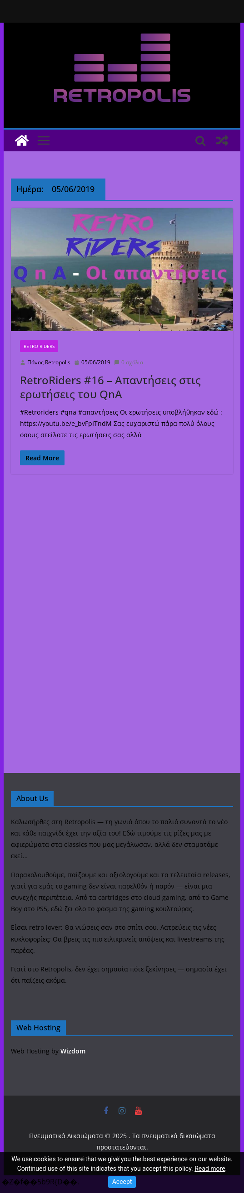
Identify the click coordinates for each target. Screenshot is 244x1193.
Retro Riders (39, 346)
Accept (122, 1181)
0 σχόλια (128, 362)
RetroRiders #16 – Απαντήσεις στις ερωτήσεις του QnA (110, 386)
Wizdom (72, 1051)
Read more (209, 1168)
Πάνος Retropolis (48, 362)
